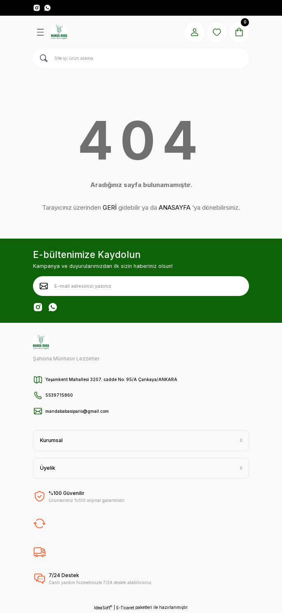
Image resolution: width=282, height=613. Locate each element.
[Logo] (59, 32)
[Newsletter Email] (141, 286)
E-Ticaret (125, 607)
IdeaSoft (103, 607)
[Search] (141, 58)
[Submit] (43, 286)
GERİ (110, 207)
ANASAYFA (174, 207)
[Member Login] (195, 32)
